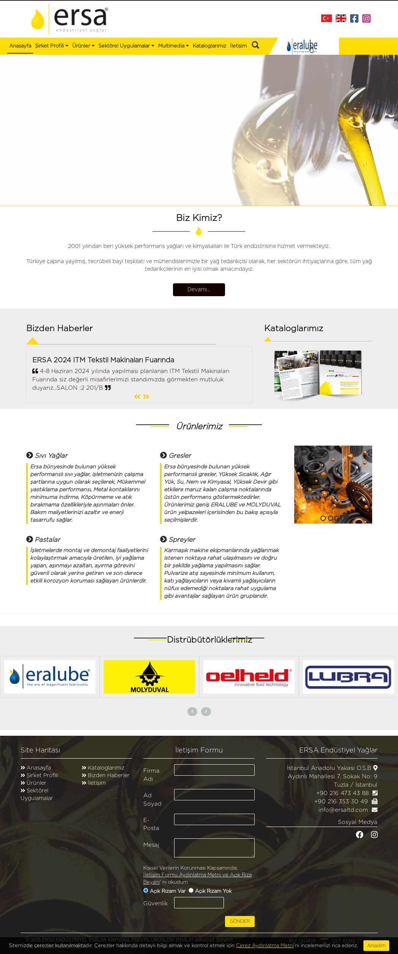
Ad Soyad (152, 799)
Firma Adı (151, 775)
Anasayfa (20, 46)
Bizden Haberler (108, 775)
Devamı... (199, 289)
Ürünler (36, 783)
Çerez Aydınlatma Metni (265, 949)
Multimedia (173, 45)
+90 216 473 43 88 (342, 793)
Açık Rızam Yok (214, 891)
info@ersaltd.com (343, 810)
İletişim (238, 46)
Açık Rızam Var (168, 891)
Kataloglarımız (209, 46)
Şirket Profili (51, 45)
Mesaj (151, 845)
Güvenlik (155, 903)
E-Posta (151, 824)
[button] (300, 485)
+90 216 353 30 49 (341, 802)
